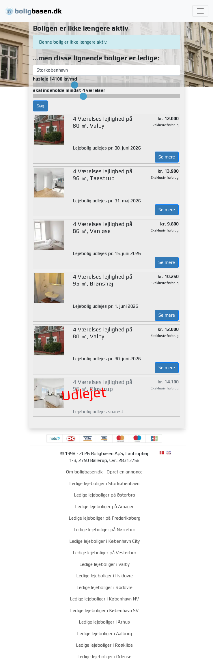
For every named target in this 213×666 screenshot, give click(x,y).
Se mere (166, 157)
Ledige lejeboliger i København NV (104, 599)
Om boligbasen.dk (84, 472)
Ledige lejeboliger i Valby (104, 564)
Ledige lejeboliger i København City (104, 541)
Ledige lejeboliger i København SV (104, 610)
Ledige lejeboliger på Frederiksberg (104, 518)
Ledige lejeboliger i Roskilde (104, 645)
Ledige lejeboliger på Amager (104, 506)
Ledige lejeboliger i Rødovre (104, 587)
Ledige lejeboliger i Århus (104, 622)
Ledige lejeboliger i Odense (104, 656)
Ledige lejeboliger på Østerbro (104, 495)
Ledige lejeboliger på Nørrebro (104, 529)
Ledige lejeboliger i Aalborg (104, 633)
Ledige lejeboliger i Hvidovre (104, 576)
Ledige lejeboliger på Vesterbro (104, 552)
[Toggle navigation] (200, 11)
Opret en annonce (125, 472)
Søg (40, 106)
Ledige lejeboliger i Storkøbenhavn (104, 483)
